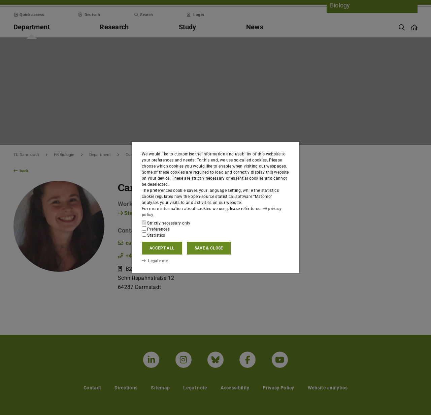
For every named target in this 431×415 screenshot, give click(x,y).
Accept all (162, 248)
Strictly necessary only (166, 223)
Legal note (155, 261)
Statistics (153, 235)
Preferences (156, 229)
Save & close (209, 248)
